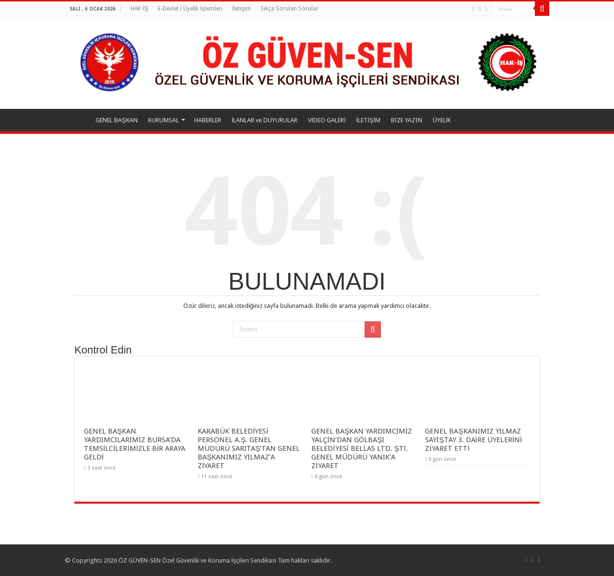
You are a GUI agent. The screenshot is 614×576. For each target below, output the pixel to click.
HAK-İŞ (139, 8)
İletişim (241, 8)
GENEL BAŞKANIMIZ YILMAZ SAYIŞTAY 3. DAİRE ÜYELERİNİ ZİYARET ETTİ (473, 440)
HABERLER (207, 120)
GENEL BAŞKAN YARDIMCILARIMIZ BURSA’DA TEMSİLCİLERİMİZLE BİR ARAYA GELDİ (134, 444)
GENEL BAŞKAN (116, 120)
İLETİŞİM (368, 120)
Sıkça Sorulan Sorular (289, 8)
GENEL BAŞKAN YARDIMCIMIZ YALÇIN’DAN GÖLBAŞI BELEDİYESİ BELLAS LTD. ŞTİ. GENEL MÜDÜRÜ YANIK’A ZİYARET (361, 448)
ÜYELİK (442, 120)
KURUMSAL (163, 120)
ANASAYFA (77, 119)
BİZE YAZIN (406, 120)
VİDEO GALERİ (326, 120)
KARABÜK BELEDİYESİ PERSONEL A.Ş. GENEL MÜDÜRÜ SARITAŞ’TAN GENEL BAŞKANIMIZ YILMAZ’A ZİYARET (249, 448)
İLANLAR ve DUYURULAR (265, 120)
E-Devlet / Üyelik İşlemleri (190, 8)
